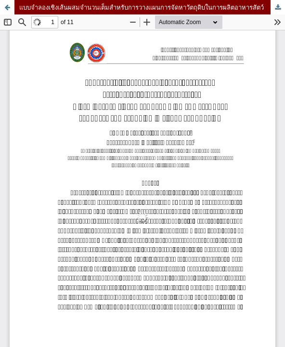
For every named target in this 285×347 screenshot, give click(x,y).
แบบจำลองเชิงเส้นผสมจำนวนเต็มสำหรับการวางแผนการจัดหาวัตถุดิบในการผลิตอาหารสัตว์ (141, 7)
